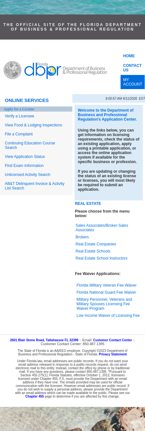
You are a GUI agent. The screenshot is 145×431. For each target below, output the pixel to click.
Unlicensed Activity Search (27, 174)
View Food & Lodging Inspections (33, 125)
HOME (129, 56)
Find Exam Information (24, 165)
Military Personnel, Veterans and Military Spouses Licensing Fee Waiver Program (104, 304)
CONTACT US (132, 67)
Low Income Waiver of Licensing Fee (108, 315)
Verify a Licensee (19, 116)
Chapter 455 (34, 396)
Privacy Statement (113, 354)
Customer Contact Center (112, 340)
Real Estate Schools (93, 251)
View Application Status (25, 156)
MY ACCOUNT (132, 82)
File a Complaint (19, 134)
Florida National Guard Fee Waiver (106, 292)
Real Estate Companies (96, 244)
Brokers (82, 237)
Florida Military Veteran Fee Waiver (107, 285)
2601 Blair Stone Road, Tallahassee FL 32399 (44, 340)
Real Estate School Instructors (101, 258)
